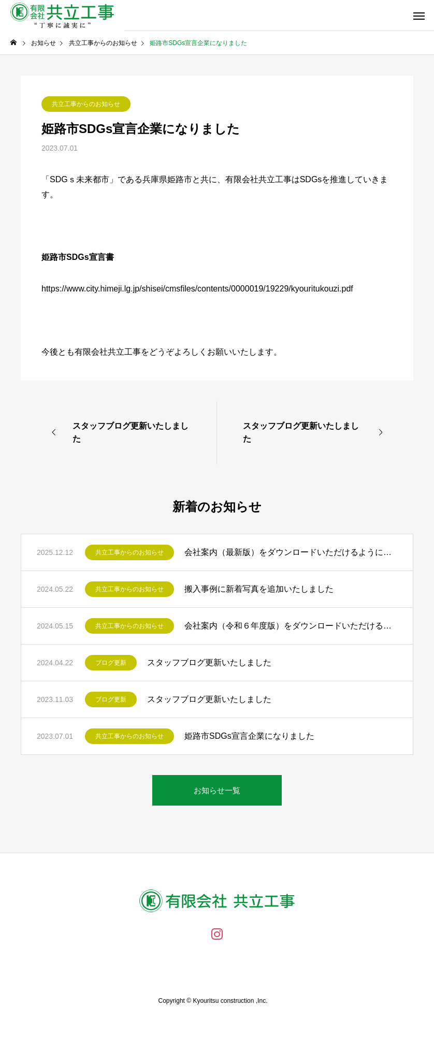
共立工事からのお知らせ (86, 104)
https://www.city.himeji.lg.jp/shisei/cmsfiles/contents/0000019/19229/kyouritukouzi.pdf (197, 288)
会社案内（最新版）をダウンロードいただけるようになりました (290, 552)
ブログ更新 (110, 662)
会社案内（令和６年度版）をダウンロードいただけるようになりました (290, 625)
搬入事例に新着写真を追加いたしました (259, 589)
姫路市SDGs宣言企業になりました (249, 736)
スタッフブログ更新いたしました (209, 662)
